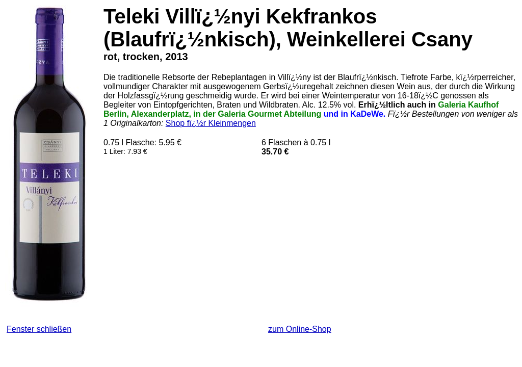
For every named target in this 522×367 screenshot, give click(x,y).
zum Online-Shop (299, 329)
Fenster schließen (39, 329)
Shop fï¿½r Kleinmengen (211, 123)
